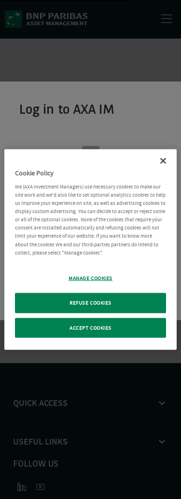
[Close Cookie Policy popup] (163, 160)
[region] (90, 249)
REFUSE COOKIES (90, 302)
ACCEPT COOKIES (90, 327)
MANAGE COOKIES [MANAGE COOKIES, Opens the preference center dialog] (90, 278)
